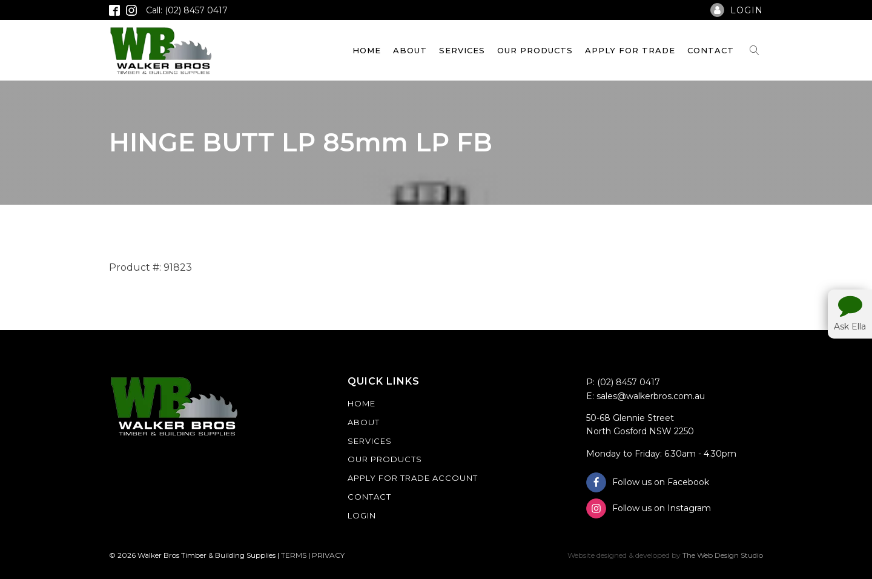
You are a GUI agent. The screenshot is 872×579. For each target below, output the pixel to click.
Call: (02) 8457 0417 (187, 10)
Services (462, 50)
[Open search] (754, 50)
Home (366, 50)
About (410, 50)
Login (362, 515)
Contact (710, 50)
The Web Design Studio (722, 555)
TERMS (293, 555)
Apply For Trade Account (413, 478)
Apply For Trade (630, 50)
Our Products (535, 50)
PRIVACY (328, 555)
